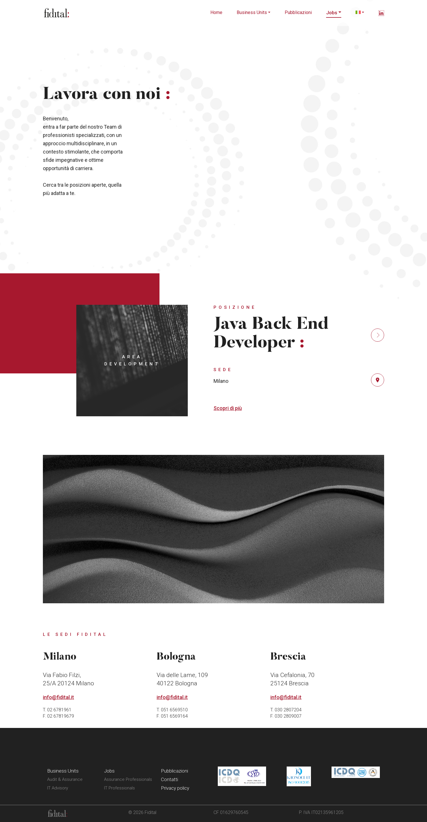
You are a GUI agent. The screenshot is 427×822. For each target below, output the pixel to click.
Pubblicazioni (298, 12)
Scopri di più (228, 408)
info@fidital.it (58, 697)
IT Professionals (119, 788)
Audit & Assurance (65, 779)
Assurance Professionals (128, 779)
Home (216, 12)
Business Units (252, 12)
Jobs (331, 12)
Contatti (169, 779)
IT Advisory (57, 788)
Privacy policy (175, 788)
